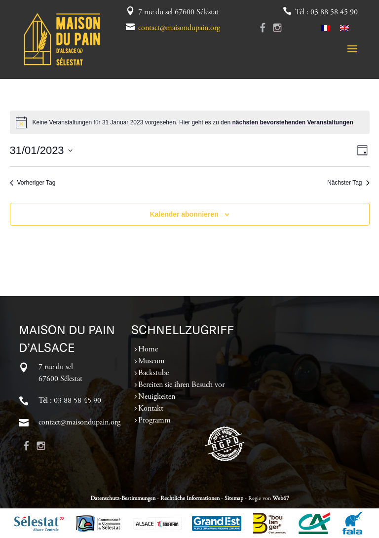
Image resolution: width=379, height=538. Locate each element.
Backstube (153, 373)
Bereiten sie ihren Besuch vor (181, 385)
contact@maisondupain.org (179, 28)
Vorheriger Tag (33, 182)
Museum (151, 361)
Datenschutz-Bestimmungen (122, 498)
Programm (154, 420)
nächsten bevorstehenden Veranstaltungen (292, 122)
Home (148, 349)
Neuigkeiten (156, 397)
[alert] (190, 122)
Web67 (280, 498)
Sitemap (234, 498)
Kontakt (150, 409)
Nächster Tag (348, 182)
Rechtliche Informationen (190, 498)
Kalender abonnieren (184, 214)
